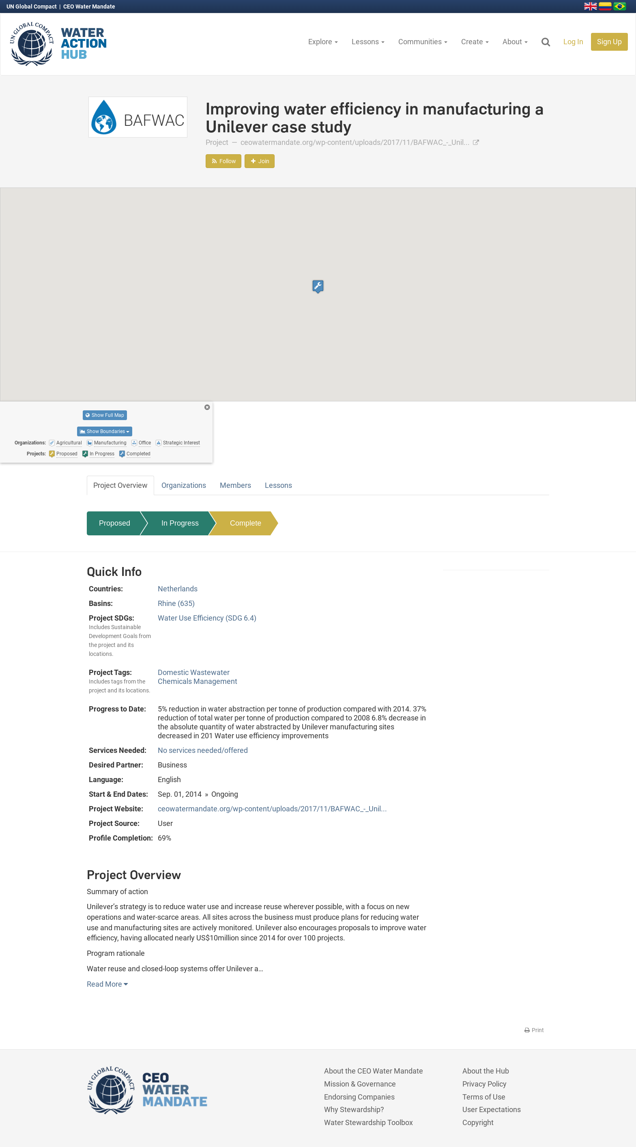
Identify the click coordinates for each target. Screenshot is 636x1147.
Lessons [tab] (278, 485)
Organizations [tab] (183, 485)
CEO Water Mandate (89, 6)
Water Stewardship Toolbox (368, 1122)
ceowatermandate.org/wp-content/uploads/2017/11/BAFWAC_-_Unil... (360, 142)
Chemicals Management (197, 681)
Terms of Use (483, 1097)
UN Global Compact (32, 6)
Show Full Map (105, 415)
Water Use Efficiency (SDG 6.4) (207, 618)
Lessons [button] (368, 41)
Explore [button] (323, 41)
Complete (245, 523)
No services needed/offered (203, 750)
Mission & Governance (360, 1084)
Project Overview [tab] (120, 485)
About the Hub (485, 1071)
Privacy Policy (484, 1084)
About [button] (515, 41)
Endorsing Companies (359, 1097)
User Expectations (491, 1109)
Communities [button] (422, 41)
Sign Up (609, 41)
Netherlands (178, 588)
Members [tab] (235, 485)
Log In (573, 41)
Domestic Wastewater (194, 672)
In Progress (180, 523)
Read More (107, 984)
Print (533, 1030)
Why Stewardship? (354, 1109)
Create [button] (475, 41)
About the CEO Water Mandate (373, 1071)
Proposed (114, 523)
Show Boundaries (104, 431)
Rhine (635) (176, 603)
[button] (318, 286)
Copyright (478, 1122)
